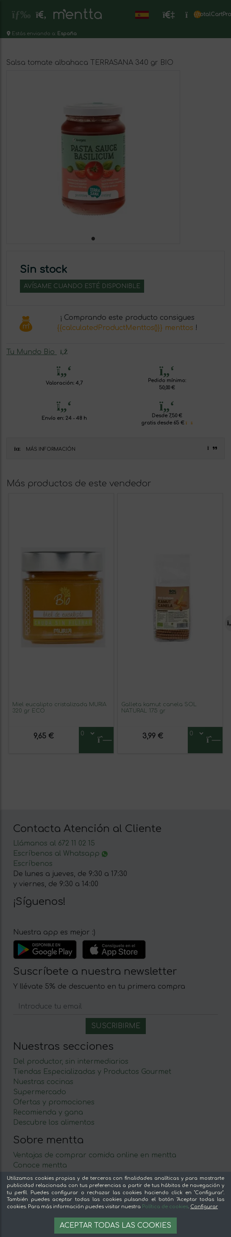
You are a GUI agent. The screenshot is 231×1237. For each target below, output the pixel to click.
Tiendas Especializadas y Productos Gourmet (92, 1072)
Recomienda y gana (48, 1112)
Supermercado (39, 1092)
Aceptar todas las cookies (115, 1225)
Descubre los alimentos (54, 1122)
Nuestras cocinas (43, 1082)
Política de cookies (165, 1206)
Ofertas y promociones (54, 1102)
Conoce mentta (40, 1165)
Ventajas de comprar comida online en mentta (94, 1155)
